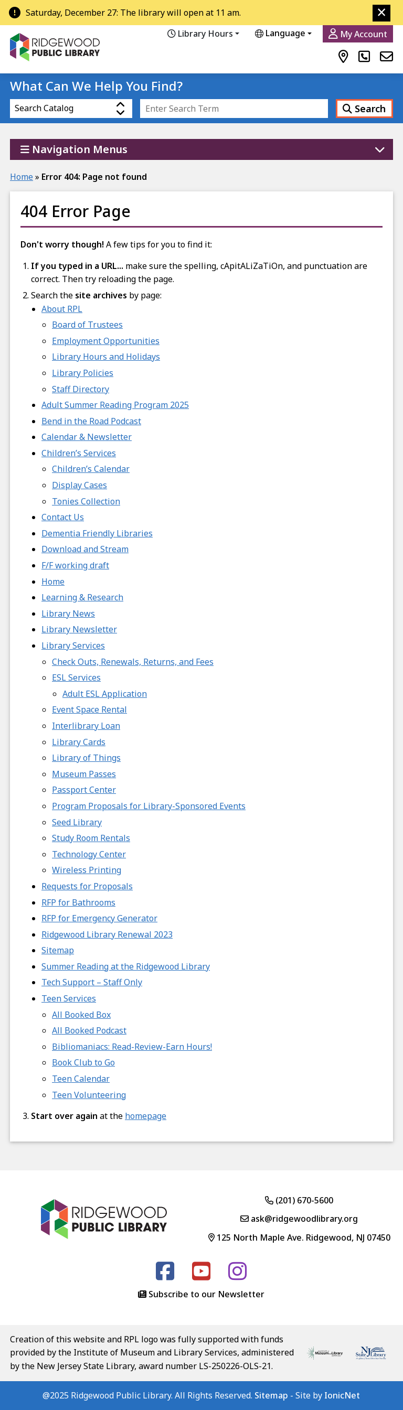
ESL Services (76, 677)
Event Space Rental (89, 709)
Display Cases (79, 485)
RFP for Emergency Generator (99, 918)
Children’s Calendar (91, 469)
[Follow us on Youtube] (201, 1276)
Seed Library (77, 822)
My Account (357, 34)
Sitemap (57, 950)
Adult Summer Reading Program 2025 (115, 405)
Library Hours (200, 33)
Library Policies (82, 373)
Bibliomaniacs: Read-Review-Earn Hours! (132, 1046)
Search (364, 108)
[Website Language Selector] (289, 33)
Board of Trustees (87, 324)
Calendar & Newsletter (86, 437)
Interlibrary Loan (86, 725)
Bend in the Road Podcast (91, 421)
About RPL (61, 309)
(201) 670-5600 (299, 1200)
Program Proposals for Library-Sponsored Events (149, 806)
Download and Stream (85, 549)
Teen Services (68, 998)
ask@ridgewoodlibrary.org (299, 1218)
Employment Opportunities (106, 341)
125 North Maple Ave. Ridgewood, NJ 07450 (299, 1237)
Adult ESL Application (104, 693)
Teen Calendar (81, 1078)
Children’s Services (78, 453)
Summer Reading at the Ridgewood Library (125, 966)
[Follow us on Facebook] (165, 1276)
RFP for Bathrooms (78, 902)
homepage (145, 1116)
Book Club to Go (83, 1062)
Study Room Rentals (91, 838)
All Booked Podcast (89, 1030)
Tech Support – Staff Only (91, 982)
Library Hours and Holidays (106, 356)
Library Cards (78, 742)
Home (21, 176)
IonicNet (342, 1395)
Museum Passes (84, 774)
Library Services (73, 645)
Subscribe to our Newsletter (206, 1294)
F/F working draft (75, 565)
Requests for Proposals (87, 886)
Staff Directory (80, 389)
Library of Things (86, 757)
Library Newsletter (79, 629)
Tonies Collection (86, 501)
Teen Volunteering (89, 1095)
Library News (68, 613)
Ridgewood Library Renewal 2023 (107, 934)
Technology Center (89, 854)
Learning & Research (82, 597)
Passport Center (84, 789)
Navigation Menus (74, 149)
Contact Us (62, 517)
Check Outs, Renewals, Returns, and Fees (133, 662)
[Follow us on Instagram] (237, 1276)
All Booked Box (81, 1014)
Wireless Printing (86, 870)
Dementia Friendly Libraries (97, 533)
